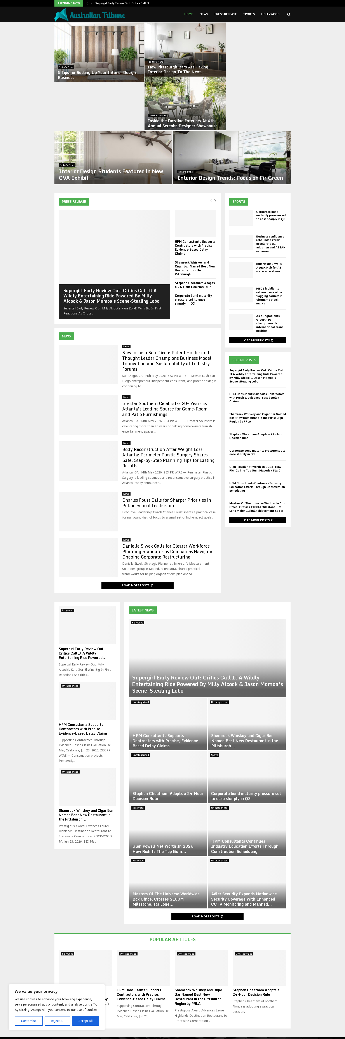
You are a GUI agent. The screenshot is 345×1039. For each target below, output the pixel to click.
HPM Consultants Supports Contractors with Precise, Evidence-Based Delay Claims (195, 191)
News (204, 14)
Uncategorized (140, 646)
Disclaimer (224, 1035)
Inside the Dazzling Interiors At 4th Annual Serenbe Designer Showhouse (262, 67)
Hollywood (270, 14)
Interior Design (236, 59)
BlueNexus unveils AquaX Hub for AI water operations (269, 212)
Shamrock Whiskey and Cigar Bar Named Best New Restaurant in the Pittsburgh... (195, 212)
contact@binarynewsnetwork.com (177, 1016)
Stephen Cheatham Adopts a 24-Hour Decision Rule (195, 229)
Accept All (85, 1021)
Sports (249, 14)
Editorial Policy (260, 1035)
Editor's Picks (77, 59)
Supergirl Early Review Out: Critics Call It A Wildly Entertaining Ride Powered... (82, 597)
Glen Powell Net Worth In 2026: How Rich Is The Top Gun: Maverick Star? (255, 413)
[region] (57, 1007)
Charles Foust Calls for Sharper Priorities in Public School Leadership (166, 447)
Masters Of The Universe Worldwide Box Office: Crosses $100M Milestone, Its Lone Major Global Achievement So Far (257, 451)
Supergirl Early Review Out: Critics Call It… (123, 3)
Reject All (57, 1021)
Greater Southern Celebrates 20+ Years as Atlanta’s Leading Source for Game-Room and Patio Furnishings (164, 353)
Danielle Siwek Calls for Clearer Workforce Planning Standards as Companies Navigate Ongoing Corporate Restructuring (167, 496)
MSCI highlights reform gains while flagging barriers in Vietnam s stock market (269, 240)
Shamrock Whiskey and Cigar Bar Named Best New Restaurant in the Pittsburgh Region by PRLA (257, 362)
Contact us (280, 1035)
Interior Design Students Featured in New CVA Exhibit (122, 118)
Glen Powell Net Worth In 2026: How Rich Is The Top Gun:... (163, 793)
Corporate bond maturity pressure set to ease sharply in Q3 (193, 243)
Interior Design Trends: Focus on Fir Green (241, 121)
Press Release (225, 14)
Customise (29, 1021)
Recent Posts (244, 304)
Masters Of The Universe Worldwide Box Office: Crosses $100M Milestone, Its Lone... (166, 843)
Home (188, 14)
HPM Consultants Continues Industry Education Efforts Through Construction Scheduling (257, 431)
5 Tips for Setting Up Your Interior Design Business (101, 67)
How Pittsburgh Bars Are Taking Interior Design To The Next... (178, 67)
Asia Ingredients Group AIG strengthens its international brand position (270, 267)
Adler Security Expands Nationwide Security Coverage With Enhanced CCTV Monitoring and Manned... (244, 843)
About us (241, 1035)
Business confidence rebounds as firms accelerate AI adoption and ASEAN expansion (271, 188)
